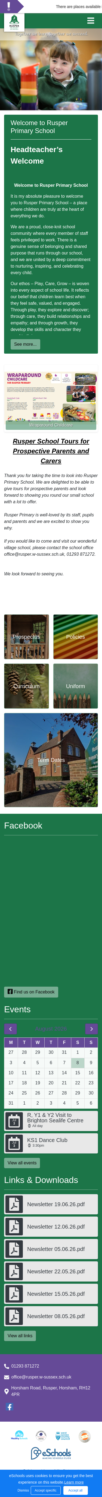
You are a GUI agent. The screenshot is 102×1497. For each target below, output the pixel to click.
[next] (91, 1028)
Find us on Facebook (31, 991)
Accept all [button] (75, 1490)
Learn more (74, 1482)
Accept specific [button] (45, 1490)
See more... (25, 344)
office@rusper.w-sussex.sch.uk (41, 1377)
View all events (22, 1163)
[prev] (10, 1028)
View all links (20, 1335)
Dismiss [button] (23, 1490)
